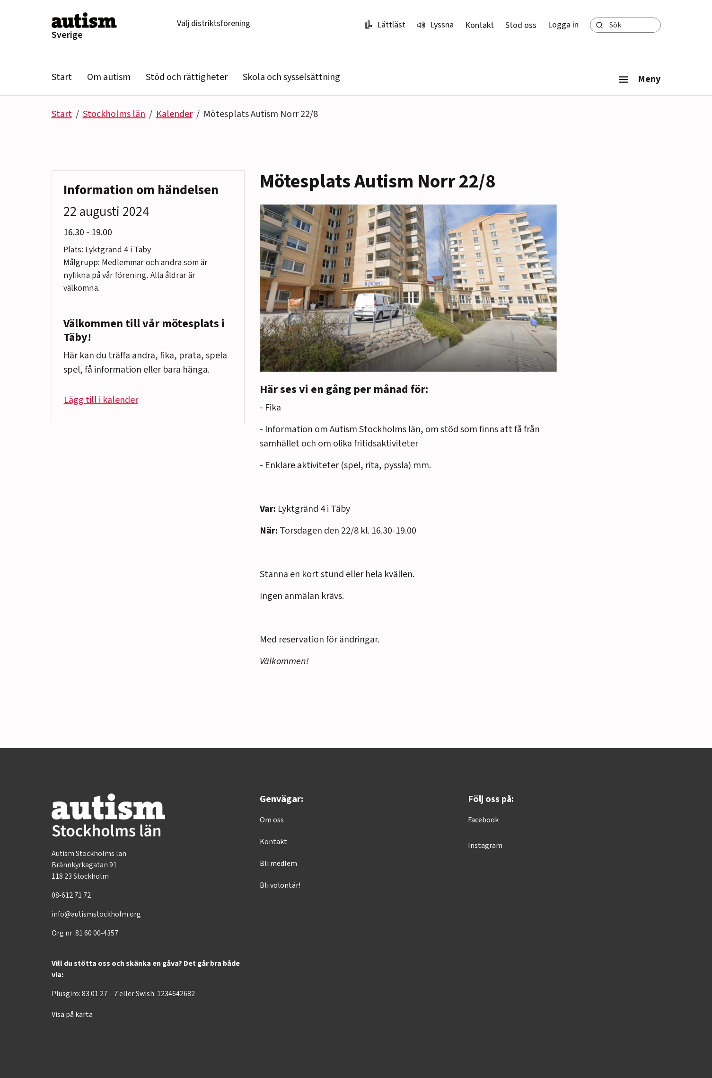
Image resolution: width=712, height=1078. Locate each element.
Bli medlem (278, 863)
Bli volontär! (280, 885)
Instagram (485, 845)
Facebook (483, 820)
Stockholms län (114, 114)
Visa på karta (72, 1014)
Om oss (272, 820)
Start (62, 77)
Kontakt (479, 25)
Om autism (109, 77)
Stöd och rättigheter (187, 77)
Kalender (174, 114)
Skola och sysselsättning (291, 77)
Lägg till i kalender (101, 400)
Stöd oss (520, 25)
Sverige (67, 35)
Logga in (563, 25)
